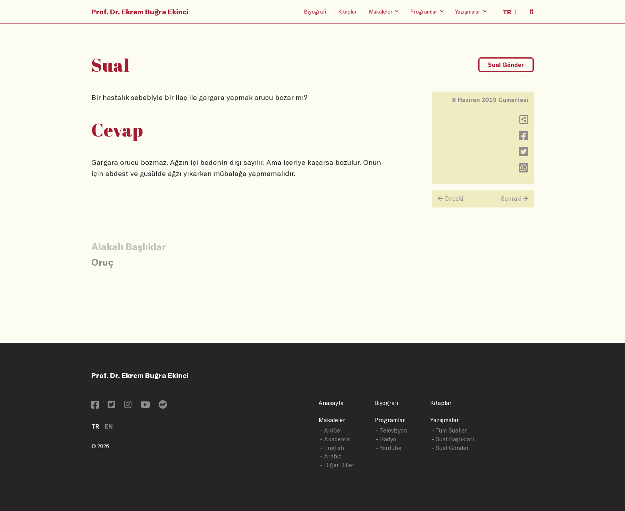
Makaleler (331, 420)
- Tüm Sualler (449, 430)
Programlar (389, 420)
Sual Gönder (506, 64)
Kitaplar (347, 11)
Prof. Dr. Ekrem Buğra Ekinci (140, 11)
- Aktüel (331, 430)
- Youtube (388, 447)
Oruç (102, 262)
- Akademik (335, 439)
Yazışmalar (444, 420)
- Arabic (331, 456)
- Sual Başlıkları (453, 439)
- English (332, 447)
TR (95, 426)
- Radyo (386, 439)
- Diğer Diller (337, 465)
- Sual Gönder (450, 447)
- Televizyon (391, 430)
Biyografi (315, 11)
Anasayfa (331, 402)
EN (109, 426)
